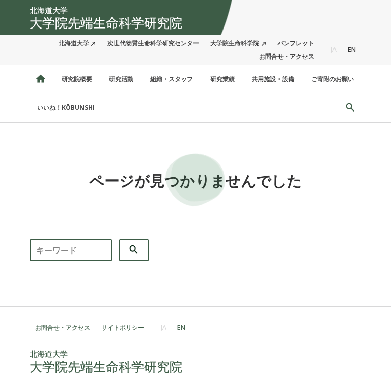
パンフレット (295, 43)
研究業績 (222, 79)
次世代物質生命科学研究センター (153, 43)
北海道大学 (74, 43)
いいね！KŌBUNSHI (66, 107)
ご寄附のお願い (332, 79)
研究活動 (121, 79)
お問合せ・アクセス (286, 56)
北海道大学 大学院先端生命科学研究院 (41, 79)
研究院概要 (77, 79)
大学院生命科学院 (234, 43)
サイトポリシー (122, 327)
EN (352, 49)
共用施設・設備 (273, 79)
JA (334, 49)
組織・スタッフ (171, 79)
